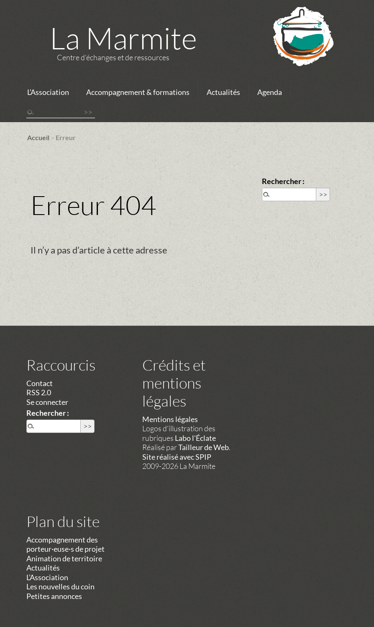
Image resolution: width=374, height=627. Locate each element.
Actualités (223, 92)
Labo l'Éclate (195, 438)
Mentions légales (170, 419)
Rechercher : (283, 181)
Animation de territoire (64, 558)
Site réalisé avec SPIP (176, 456)
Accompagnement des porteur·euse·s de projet (65, 544)
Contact (39, 383)
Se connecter (47, 402)
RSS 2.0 (38, 392)
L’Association (48, 92)
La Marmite (123, 37)
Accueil (38, 137)
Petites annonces (54, 596)
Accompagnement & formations (138, 92)
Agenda (269, 92)
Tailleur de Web (203, 447)
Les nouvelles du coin (60, 586)
